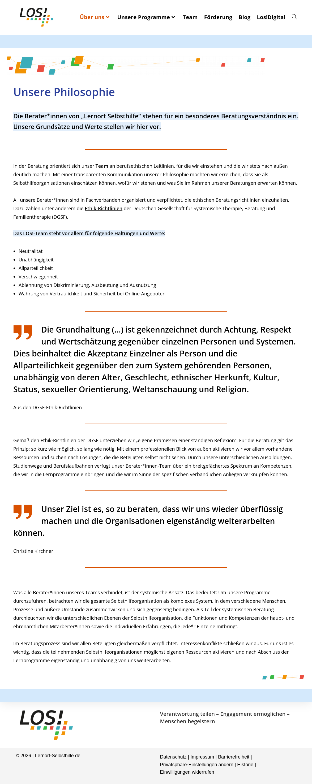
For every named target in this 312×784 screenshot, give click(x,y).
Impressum (202, 757)
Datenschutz (173, 757)
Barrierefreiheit (233, 757)
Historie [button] (245, 764)
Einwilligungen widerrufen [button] (187, 772)
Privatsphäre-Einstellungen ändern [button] (196, 764)
